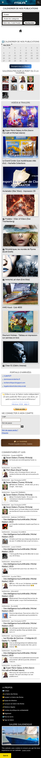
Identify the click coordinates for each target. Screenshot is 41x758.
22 (15, 58)
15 (15, 56)
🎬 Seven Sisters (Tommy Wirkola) (17, 458)
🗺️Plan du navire (7, 717)
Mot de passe (7, 423)
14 (9, 56)
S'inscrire (5, 433)
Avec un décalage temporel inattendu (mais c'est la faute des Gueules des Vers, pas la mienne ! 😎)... (23, 645)
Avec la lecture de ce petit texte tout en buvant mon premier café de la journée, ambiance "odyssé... (24, 660)
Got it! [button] (5, 755)
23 (20, 58)
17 (26, 56)
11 (32, 53)
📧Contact (5, 691)
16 (20, 56)
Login (4, 417)
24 (26, 58)
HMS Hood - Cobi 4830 (12, 307)
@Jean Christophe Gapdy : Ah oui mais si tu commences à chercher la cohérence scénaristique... (23, 499)
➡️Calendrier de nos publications (20, 41)
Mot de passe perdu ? (10, 430)
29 (15, 61)
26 (37, 58)
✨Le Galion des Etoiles (10, 694)
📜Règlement (6, 714)
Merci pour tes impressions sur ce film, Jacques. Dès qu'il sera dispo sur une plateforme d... (21, 675)
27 (4, 61)
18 (32, 56)
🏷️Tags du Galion (8, 720)
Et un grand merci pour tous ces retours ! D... (23, 569)
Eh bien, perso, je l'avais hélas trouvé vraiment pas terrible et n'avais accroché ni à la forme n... (24, 511)
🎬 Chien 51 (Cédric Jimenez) (14, 365)
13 (4, 56)
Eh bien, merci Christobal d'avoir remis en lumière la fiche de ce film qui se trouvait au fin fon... (24, 474)
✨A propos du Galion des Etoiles (13, 704)
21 (9, 58)
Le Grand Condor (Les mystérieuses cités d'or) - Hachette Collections (19, 162)
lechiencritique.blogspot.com (13, 383)
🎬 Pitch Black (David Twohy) (15, 470)
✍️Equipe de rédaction (9, 701)
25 (32, 58)
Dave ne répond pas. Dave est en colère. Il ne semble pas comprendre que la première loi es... (23, 615)
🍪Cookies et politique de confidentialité (15, 710)
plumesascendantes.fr (11, 379)
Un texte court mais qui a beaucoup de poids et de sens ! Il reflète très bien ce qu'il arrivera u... (24, 540)
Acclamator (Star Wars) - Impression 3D (19, 191)
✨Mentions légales (8, 707)
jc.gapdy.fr (6, 376)
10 (26, 53)
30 (20, 61)
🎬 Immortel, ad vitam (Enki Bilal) (16, 279)
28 (9, 61)
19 (37, 56)
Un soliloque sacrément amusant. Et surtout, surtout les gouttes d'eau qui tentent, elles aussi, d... (23, 630)
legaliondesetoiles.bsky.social (14, 386)
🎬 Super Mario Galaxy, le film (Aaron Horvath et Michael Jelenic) (17, 131)
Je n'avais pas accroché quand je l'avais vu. (23, 460)
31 (26, 61)
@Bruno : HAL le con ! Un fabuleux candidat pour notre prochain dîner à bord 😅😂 (23, 585)
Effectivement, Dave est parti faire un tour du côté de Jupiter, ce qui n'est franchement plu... (23, 599)
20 (4, 58)
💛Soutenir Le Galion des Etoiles (12, 697)
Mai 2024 (6, 45)
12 (37, 53)
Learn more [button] (26, 750)
